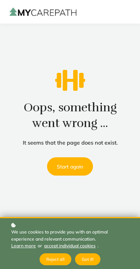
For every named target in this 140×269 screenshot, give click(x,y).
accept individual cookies (70, 245)
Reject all (55, 259)
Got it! (88, 259)
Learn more (23, 245)
